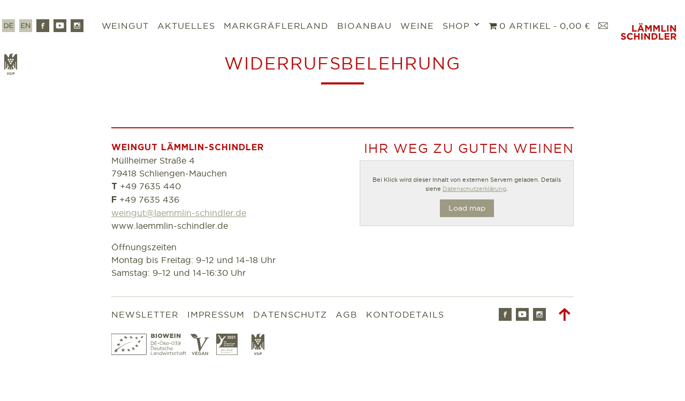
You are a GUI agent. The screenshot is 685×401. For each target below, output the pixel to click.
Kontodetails (405, 314)
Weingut (125, 25)
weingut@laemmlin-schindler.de (178, 213)
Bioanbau (364, 25)
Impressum (216, 314)
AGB (346, 314)
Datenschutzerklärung (474, 189)
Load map (466, 208)
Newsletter (145, 314)
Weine (417, 25)
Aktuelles (186, 25)
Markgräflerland (276, 25)
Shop (456, 25)
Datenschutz (290, 314)
